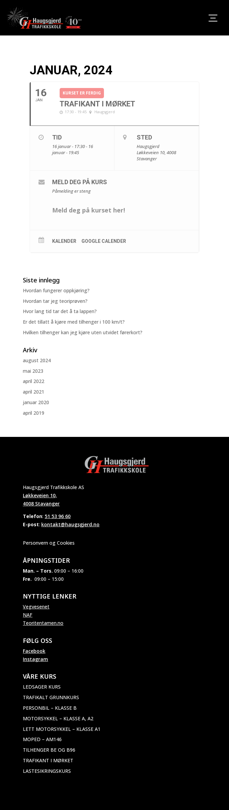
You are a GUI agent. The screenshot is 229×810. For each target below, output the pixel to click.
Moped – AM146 (42, 739)
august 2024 (37, 360)
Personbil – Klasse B (50, 708)
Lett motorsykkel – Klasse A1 (62, 729)
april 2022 (33, 381)
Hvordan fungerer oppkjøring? (56, 290)
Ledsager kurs (42, 686)
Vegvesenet (36, 606)
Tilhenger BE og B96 (49, 750)
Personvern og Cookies (49, 543)
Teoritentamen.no (43, 623)
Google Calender (103, 241)
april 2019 (33, 413)
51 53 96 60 (58, 516)
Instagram (35, 659)
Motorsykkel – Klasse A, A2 (58, 718)
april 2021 (33, 391)
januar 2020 (36, 402)
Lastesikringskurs (47, 771)
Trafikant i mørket (48, 760)
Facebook (34, 651)
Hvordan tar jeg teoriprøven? (55, 301)
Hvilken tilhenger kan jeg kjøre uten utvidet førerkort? (82, 332)
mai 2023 (33, 371)
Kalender (64, 241)
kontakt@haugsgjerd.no (70, 524)
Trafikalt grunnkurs (51, 697)
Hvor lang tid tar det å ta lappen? (60, 311)
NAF (27, 615)
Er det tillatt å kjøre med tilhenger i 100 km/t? (74, 322)
